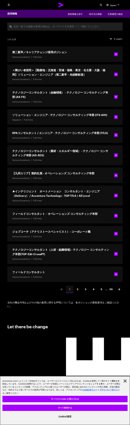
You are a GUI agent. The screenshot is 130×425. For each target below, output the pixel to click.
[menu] (9, 5)
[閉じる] (125, 381)
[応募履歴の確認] (115, 14)
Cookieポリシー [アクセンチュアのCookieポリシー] (89, 390)
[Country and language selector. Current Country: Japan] (113, 5)
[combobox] (65, 27)
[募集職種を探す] (75, 14)
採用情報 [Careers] (12, 14)
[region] (65, 400)
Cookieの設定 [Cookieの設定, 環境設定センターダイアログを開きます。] (65, 416)
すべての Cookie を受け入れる (65, 399)
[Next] (119, 289)
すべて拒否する (65, 408)
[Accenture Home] (61, 5)
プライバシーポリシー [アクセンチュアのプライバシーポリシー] (110, 390)
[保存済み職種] (95, 14)
